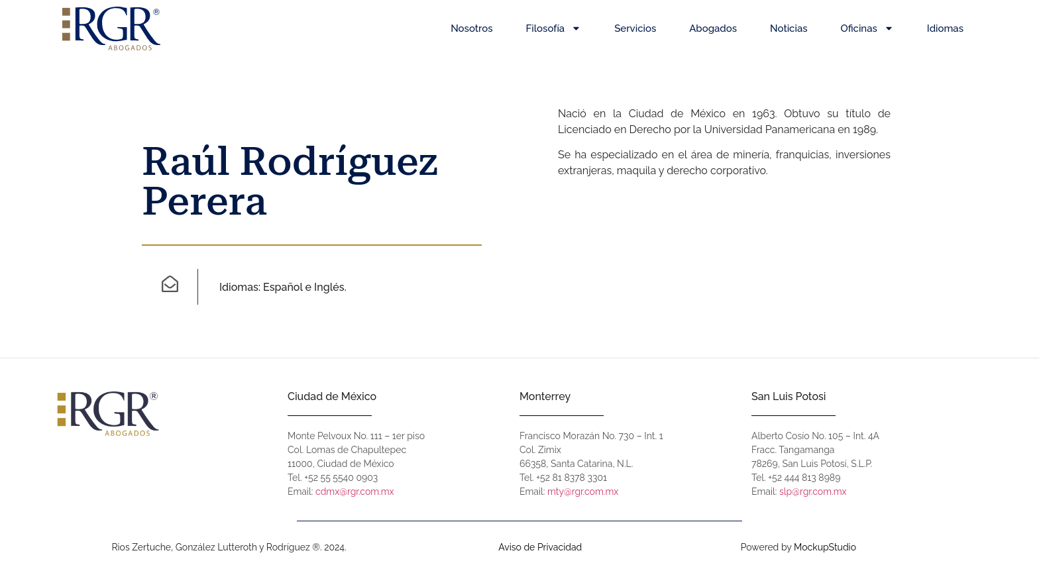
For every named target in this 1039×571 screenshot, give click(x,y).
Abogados (713, 28)
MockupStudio (825, 547)
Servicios (635, 28)
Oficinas (867, 28)
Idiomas (945, 28)
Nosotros (471, 28)
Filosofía (554, 28)
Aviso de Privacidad (540, 547)
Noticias (788, 28)
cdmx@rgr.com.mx (354, 491)
